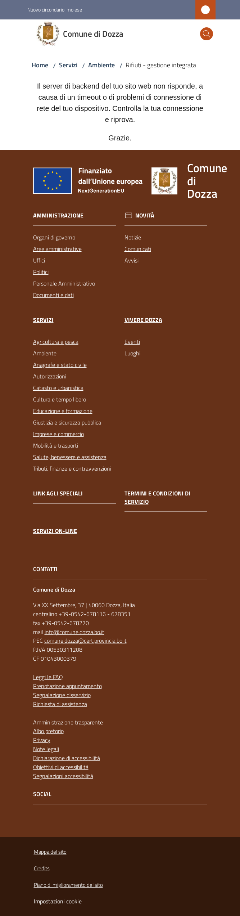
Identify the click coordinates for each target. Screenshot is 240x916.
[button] (206, 33)
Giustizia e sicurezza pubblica (67, 422)
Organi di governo (54, 237)
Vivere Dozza (143, 320)
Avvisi (131, 260)
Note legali (46, 749)
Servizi (68, 65)
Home (40, 65)
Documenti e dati (53, 295)
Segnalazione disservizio (62, 695)
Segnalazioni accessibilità (63, 776)
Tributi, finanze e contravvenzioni (72, 468)
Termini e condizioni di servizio (157, 497)
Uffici (39, 260)
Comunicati (137, 248)
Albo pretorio (48, 731)
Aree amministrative (57, 248)
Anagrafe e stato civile (60, 364)
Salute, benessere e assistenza (70, 457)
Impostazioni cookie (58, 901)
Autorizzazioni (49, 376)
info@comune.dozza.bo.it (74, 632)
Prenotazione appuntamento (67, 686)
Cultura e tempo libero (59, 399)
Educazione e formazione (62, 411)
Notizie (132, 237)
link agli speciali (58, 493)
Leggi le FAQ (48, 677)
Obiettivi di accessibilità (61, 767)
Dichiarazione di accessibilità (66, 758)
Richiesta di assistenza (60, 704)
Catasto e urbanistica (58, 387)
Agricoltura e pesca (55, 341)
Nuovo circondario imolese (54, 9)
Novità (144, 215)
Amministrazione (58, 215)
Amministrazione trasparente (68, 722)
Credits (42, 868)
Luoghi (132, 353)
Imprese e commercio (58, 434)
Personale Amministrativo (64, 283)
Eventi (132, 341)
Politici (41, 272)
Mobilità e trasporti (55, 445)
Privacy (41, 740)
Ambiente (101, 65)
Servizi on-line (55, 531)
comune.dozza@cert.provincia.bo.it (85, 640)
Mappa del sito (50, 852)
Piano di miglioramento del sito (68, 885)
